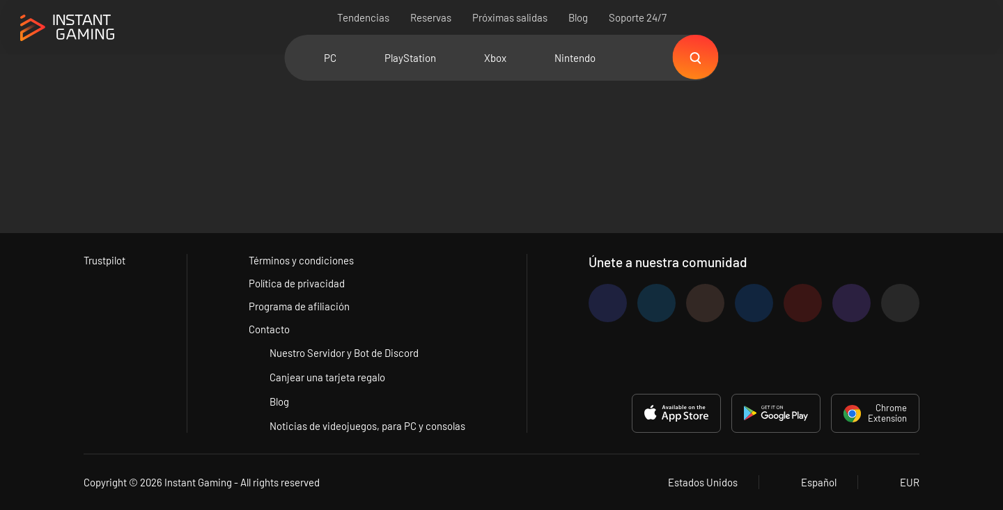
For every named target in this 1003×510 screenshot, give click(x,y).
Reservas (430, 17)
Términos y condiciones (302, 260)
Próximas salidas (509, 17)
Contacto (269, 329)
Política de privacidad (297, 283)
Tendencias (363, 17)
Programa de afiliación (299, 306)
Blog (578, 17)
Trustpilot (105, 260)
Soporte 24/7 (638, 17)
